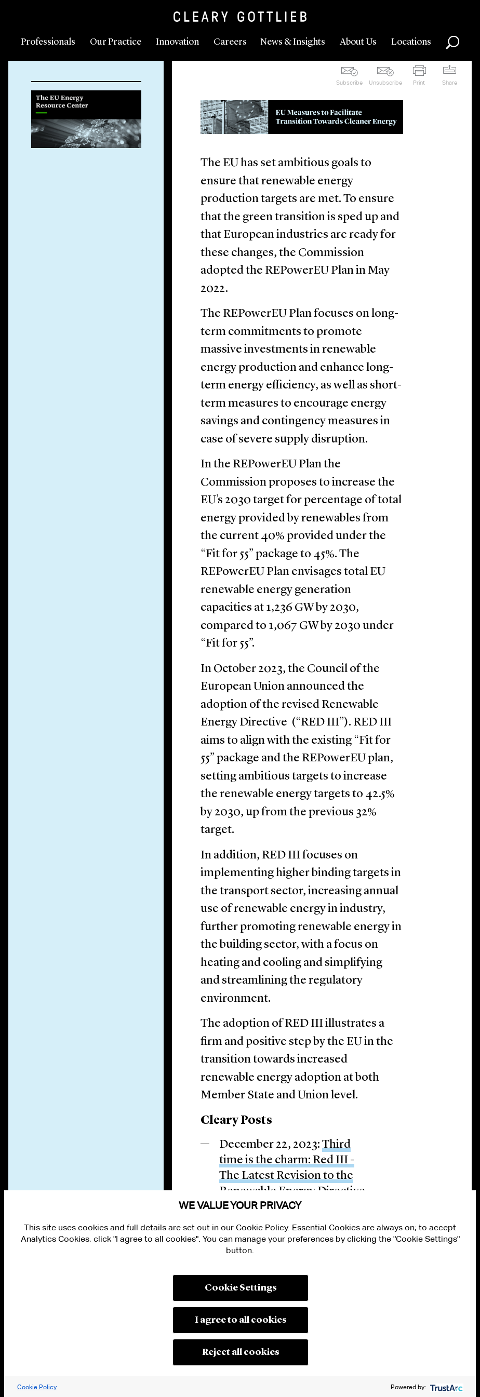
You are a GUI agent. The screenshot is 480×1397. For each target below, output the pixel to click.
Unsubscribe (385, 82)
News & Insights (292, 42)
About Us (358, 42)
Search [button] (452, 42)
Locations (411, 42)
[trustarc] (445, 1386)
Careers (230, 42)
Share (449, 82)
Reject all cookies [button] (240, 1352)
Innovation (177, 42)
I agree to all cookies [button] (241, 1320)
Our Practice (115, 42)
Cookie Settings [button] (241, 1288)
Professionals (48, 42)
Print (419, 82)
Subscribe (349, 82)
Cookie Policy (37, 1387)
